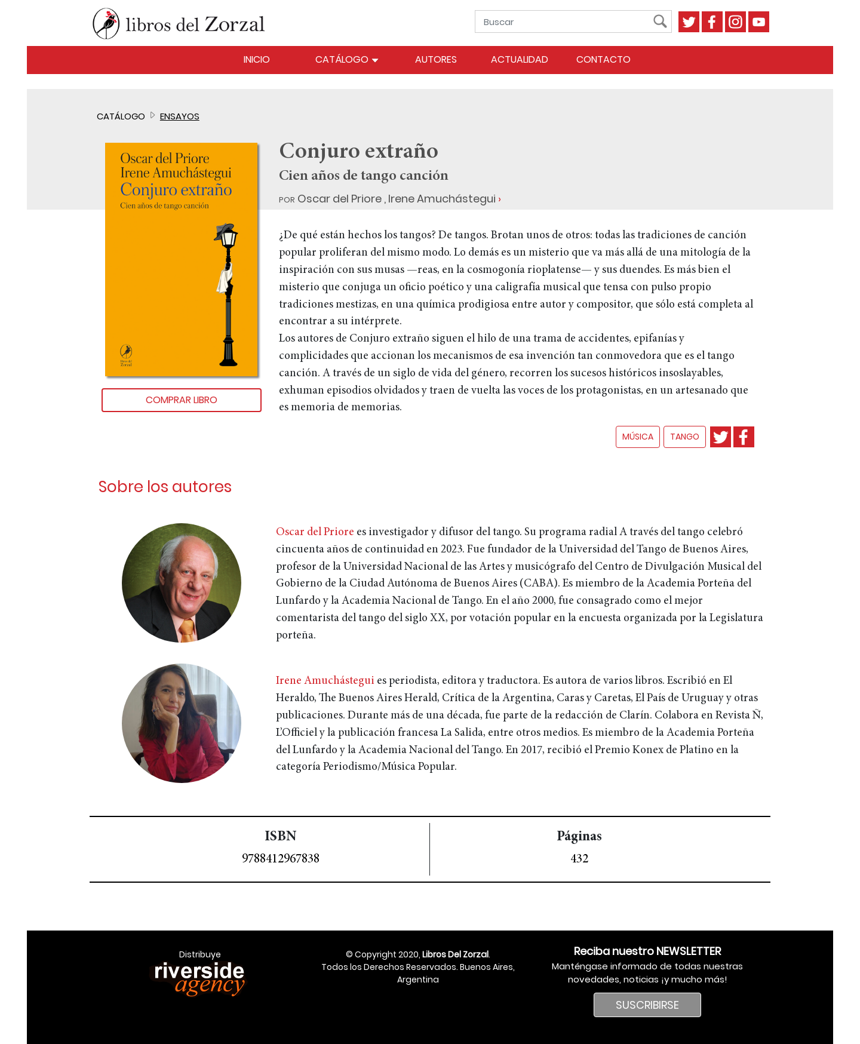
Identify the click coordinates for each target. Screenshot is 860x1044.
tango (684, 437)
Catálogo (347, 59)
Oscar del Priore (339, 198)
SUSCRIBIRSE (647, 1004)
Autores (436, 59)
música (637, 437)
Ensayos (179, 116)
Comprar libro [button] (181, 400)
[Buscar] (567, 22)
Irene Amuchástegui (442, 198)
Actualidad (519, 59)
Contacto (603, 59)
